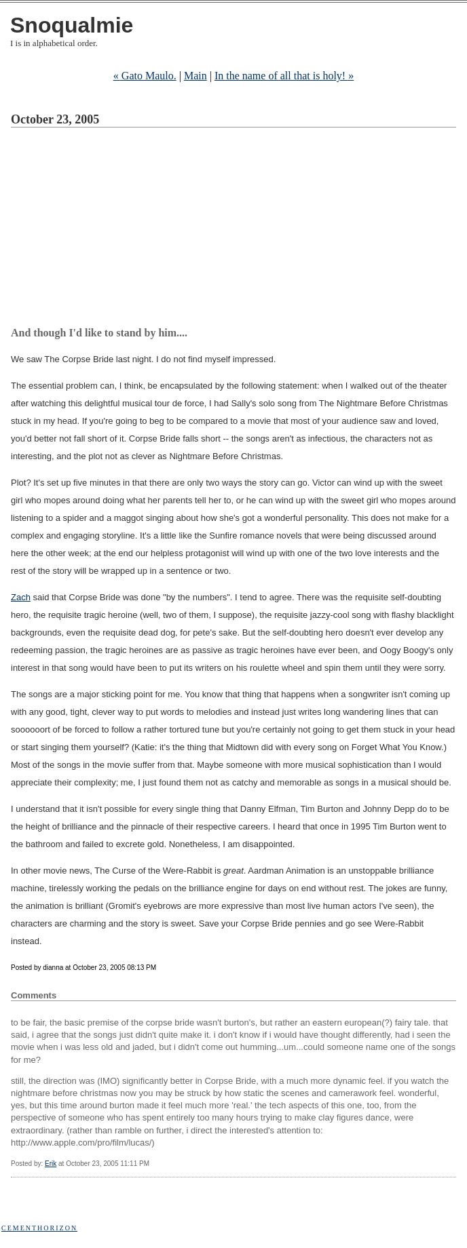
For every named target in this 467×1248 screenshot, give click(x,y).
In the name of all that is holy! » (284, 75)
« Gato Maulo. (144, 75)
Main (195, 75)
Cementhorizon (39, 1228)
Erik (50, 1163)
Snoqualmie (71, 25)
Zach (21, 597)
